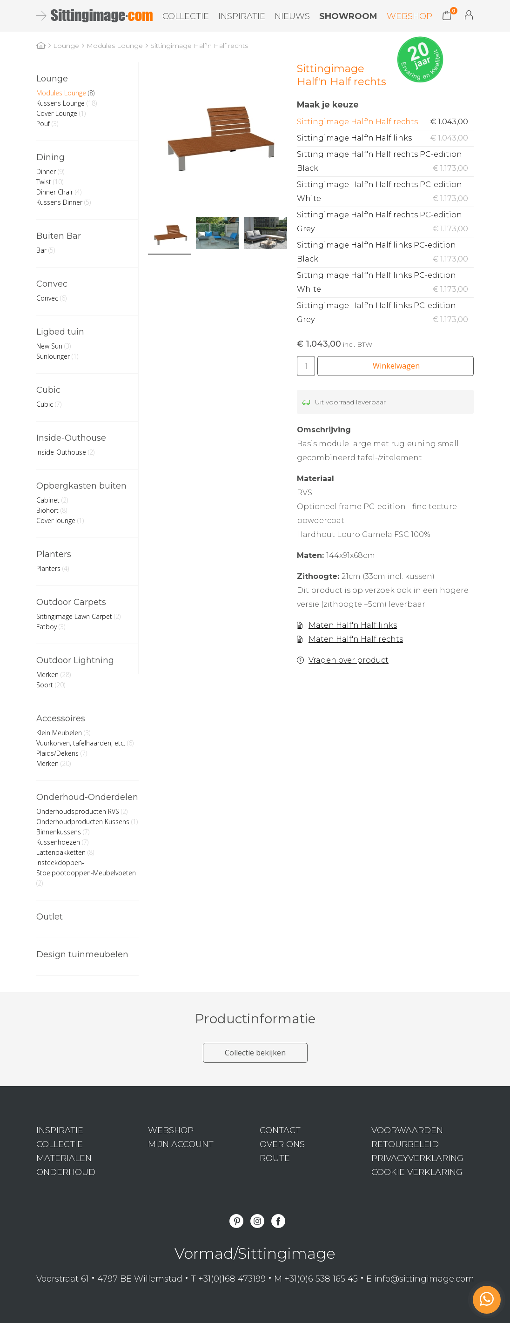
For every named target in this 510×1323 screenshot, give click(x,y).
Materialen (64, 1158)
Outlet (49, 917)
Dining (50, 157)
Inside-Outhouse (71, 438)
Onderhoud (65, 1172)
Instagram (257, 1221)
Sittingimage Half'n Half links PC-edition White (385, 283)
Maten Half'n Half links (353, 625)
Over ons (282, 1144)
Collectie (185, 16)
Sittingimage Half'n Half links (385, 138)
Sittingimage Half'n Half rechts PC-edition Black (385, 162)
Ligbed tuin (60, 332)
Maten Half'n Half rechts (356, 639)
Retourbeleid (405, 1144)
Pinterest (236, 1221)
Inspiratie (241, 16)
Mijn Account (469, 15)
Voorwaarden (407, 1130)
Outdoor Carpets (71, 602)
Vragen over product (349, 660)
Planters (53, 554)
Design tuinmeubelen (82, 954)
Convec (51, 284)
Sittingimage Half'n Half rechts (385, 122)
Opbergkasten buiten (81, 486)
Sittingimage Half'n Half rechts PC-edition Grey (385, 223)
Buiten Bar (58, 236)
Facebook (278, 1221)
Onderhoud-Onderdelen (87, 797)
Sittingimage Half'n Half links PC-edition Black (385, 253)
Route (275, 1158)
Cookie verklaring (417, 1172)
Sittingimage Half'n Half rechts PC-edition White (385, 193)
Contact (280, 1130)
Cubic (48, 390)
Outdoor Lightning (75, 660)
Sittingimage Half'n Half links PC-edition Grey (385, 314)
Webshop (409, 16)
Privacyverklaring (417, 1158)
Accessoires (60, 718)
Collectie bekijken (255, 1053)
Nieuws (292, 16)
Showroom (348, 16)
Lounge (52, 79)
